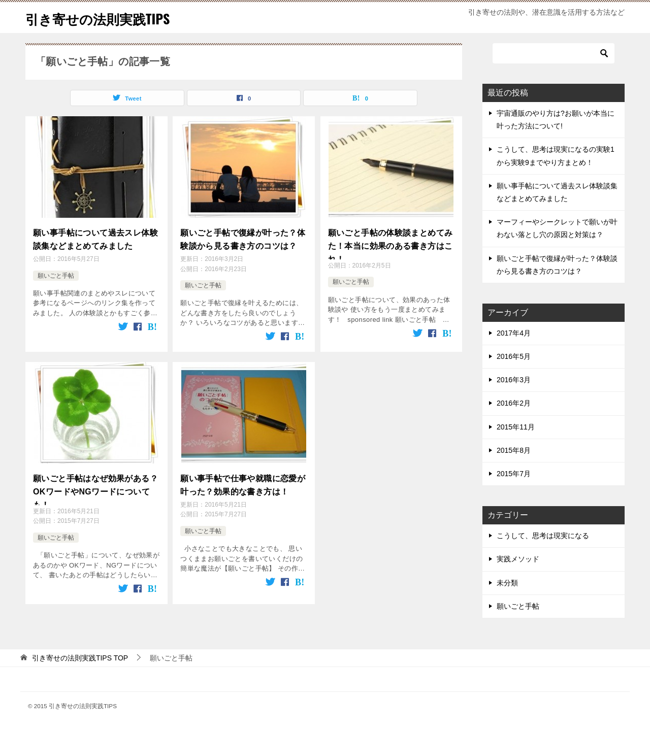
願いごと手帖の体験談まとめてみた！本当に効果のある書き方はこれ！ (390, 243)
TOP (80, 658)
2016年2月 (514, 403)
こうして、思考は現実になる (543, 536)
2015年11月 (516, 427)
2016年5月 (514, 356)
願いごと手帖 (56, 271)
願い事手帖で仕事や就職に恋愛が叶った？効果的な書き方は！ (242, 479)
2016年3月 (514, 380)
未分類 (507, 583)
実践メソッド (518, 559)
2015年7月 (514, 474)
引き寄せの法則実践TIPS (108, 17)
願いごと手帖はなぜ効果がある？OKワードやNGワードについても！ (95, 485)
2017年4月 (514, 333)
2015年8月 (514, 450)
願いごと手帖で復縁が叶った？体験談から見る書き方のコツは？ (242, 237)
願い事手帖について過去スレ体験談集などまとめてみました (95, 237)
